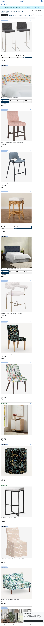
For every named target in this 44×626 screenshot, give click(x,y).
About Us (2, 612)
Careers (2, 609)
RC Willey (2, 11)
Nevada (15, 598)
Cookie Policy (18, 619)
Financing (2, 610)
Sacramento (35, 600)
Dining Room (20, 11)
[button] (4, 15)
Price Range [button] (25, 15)
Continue (18, 593)
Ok (28, 620)
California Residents (13, 619)
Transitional (15, 11)
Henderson (15, 599)
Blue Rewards (3, 611)
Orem (2, 602)
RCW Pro (2, 607)
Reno (14, 600)
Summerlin (15, 602)
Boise (25, 599)
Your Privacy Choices (38, 620)
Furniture (2, 12)
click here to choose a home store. (33, 7)
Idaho (25, 598)
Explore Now (6, 554)
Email (2, 591)
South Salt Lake (3, 603)
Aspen (11, 11)
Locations (3, 596)
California (35, 598)
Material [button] (30, 15)
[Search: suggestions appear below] (22, 4)
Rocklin (34, 599)
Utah (2, 598)
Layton (2, 600)
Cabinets (6, 12)
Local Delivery (7, 11)
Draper (2, 599)
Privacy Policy (36, 618)
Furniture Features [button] (37, 15)
